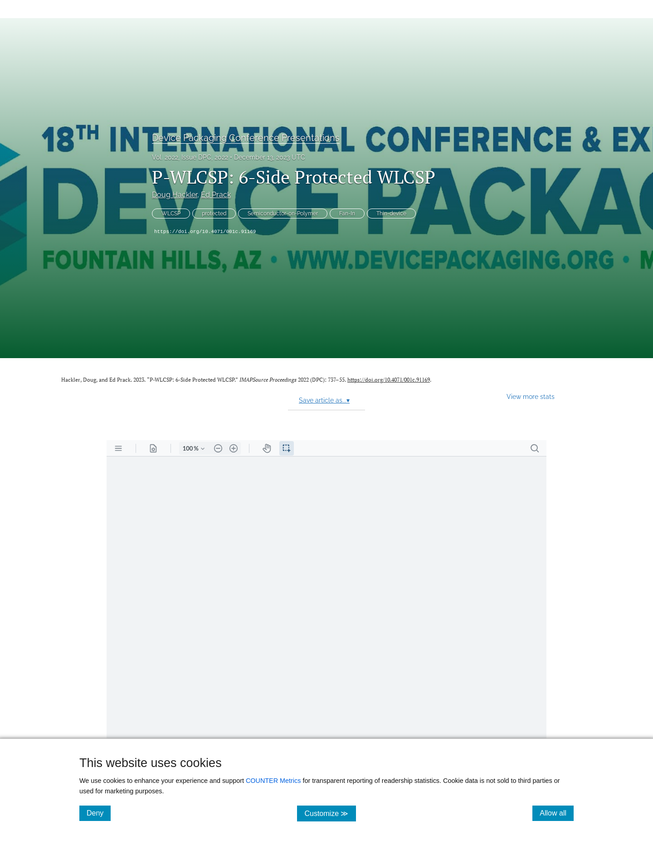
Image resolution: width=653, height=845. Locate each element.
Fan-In (347, 213)
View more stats (531, 396)
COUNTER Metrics (273, 780)
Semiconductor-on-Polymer (283, 213)
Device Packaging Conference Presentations (246, 137)
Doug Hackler (174, 194)
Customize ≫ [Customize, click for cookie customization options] (330, 813)
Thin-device (391, 213)
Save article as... (324, 400)
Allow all (557, 813)
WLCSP (170, 213)
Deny (99, 813)
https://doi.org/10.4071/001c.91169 (205, 231)
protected (214, 213)
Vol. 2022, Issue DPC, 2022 (190, 157)
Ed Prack (216, 194)
